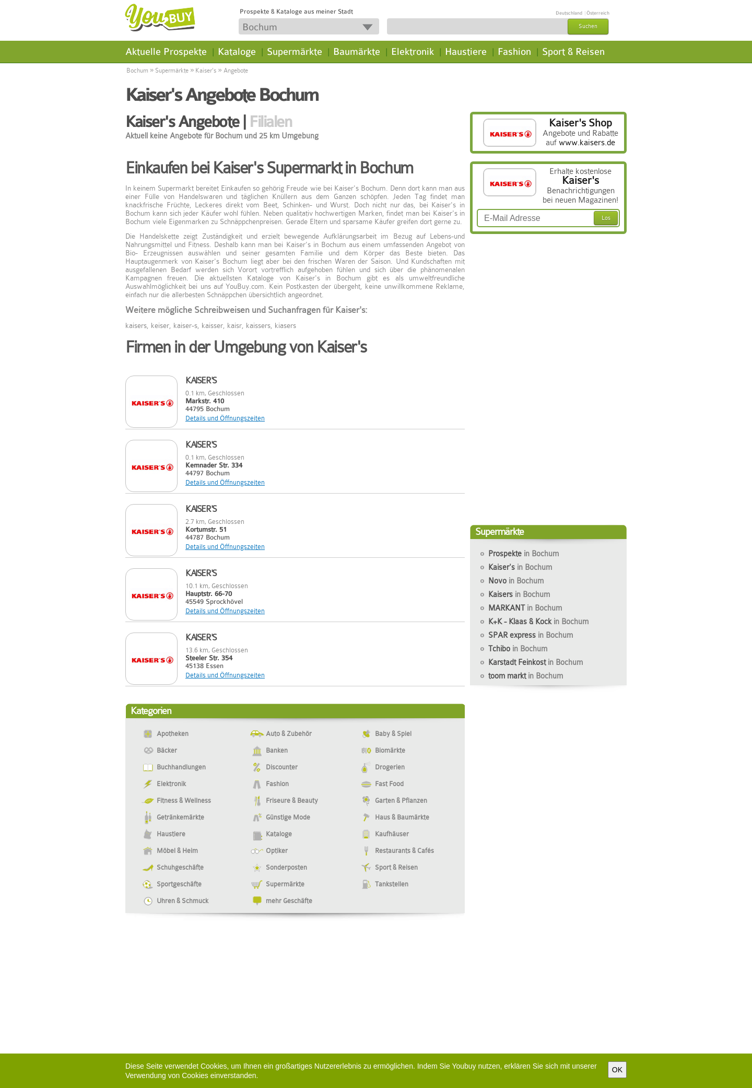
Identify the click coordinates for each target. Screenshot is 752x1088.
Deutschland (569, 13)
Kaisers (519, 594)
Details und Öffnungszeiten (225, 418)
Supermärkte (294, 51)
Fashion (514, 51)
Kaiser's (205, 70)
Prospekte (523, 553)
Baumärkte (356, 51)
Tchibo (517, 649)
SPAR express (530, 635)
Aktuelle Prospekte (166, 51)
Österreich (597, 13)
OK (617, 1070)
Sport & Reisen (573, 51)
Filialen (270, 122)
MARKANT (525, 608)
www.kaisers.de (587, 142)
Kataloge (237, 51)
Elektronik (412, 51)
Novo (516, 581)
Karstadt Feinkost (535, 662)
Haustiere (466, 51)
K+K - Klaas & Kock (538, 621)
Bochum (137, 70)
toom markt (525, 676)
